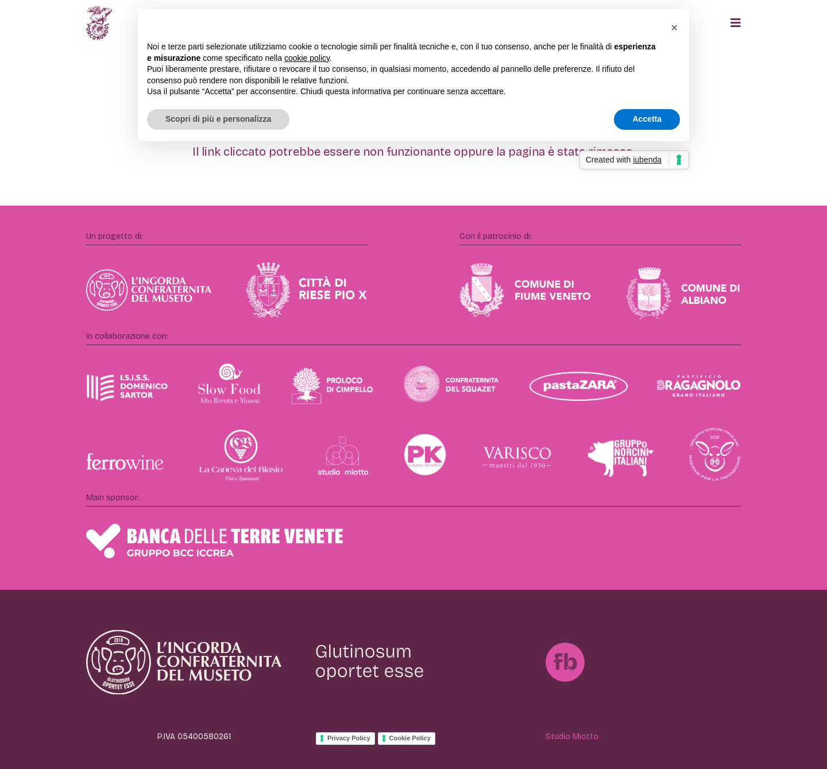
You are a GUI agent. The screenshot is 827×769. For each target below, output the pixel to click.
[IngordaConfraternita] (183, 662)
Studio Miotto (572, 736)
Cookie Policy (410, 738)
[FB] (565, 662)
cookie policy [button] (307, 58)
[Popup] (736, 23)
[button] (674, 27)
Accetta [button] (647, 118)
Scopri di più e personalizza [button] (218, 118)
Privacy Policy (348, 738)
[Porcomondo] (99, 23)
